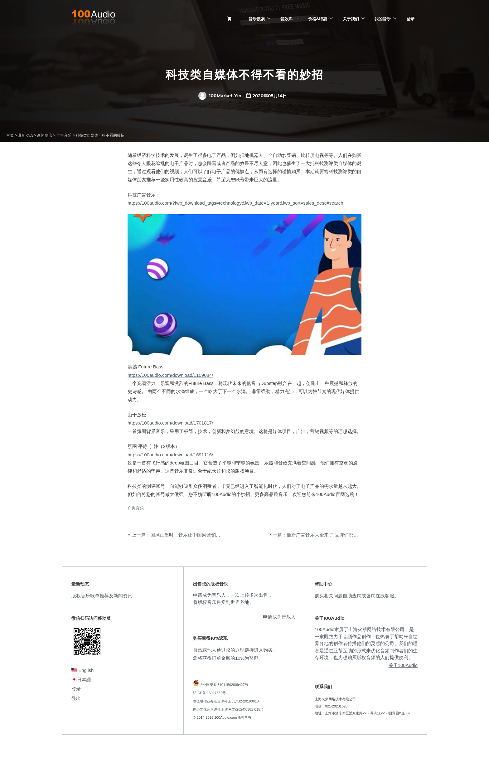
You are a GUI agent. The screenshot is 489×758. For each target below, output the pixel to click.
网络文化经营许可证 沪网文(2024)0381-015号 (228, 709)
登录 (410, 18)
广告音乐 (136, 508)
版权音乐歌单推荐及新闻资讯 (101, 595)
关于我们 (351, 18)
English (82, 670)
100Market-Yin (219, 96)
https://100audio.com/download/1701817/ (170, 422)
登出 (76, 698)
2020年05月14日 (269, 96)
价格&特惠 (317, 18)
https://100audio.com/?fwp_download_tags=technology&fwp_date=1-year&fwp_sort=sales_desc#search (235, 203)
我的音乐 (383, 18)
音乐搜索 (257, 18)
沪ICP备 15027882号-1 (211, 693)
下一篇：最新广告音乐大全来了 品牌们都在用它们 (320, 534)
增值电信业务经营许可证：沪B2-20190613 (226, 701)
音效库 (286, 18)
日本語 (81, 679)
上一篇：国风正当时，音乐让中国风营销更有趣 (181, 534)
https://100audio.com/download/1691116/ (170, 454)
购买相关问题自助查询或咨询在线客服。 (357, 595)
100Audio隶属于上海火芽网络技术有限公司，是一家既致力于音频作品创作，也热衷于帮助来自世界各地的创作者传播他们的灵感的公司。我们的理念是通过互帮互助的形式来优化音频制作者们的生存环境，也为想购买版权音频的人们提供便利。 (366, 643)
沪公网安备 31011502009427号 (223, 685)
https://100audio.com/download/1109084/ (170, 375)
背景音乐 (202, 179)
